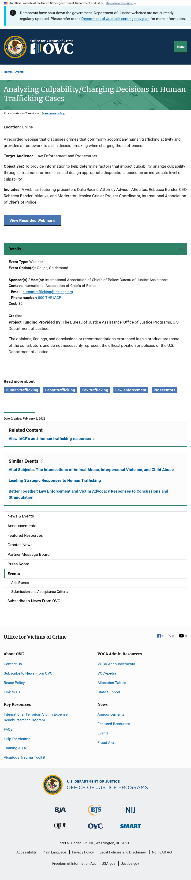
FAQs (8, 729)
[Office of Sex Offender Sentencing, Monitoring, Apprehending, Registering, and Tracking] (130, 825)
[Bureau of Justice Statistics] (95, 813)
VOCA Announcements (116, 664)
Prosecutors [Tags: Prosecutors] (165, 390)
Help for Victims (17, 739)
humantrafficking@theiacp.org (47, 291)
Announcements (110, 714)
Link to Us (12, 692)
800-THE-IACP (49, 297)
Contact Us (13, 664)
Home (8, 71)
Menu (180, 46)
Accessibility (26, 852)
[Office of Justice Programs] (15, 46)
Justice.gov (130, 863)
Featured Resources (113, 724)
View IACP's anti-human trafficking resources (52, 438)
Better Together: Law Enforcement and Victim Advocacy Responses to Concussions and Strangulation (88, 494)
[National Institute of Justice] (130, 808)
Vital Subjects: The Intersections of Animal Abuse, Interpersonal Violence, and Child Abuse (91, 469)
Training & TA (15, 748)
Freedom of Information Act (74, 863)
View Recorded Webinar (32, 220)
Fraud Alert (106, 742)
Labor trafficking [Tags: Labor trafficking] (60, 390)
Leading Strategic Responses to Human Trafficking (55, 480)
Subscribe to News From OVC (28, 673)
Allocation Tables (111, 682)
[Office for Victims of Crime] (95, 826)
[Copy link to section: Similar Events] (40, 460)
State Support (108, 692)
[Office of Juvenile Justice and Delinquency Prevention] (60, 827)
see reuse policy (53, 113)
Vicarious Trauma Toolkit (24, 757)
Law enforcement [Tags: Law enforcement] (130, 390)
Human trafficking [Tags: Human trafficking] (22, 390)
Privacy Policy (83, 852)
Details (14, 249)
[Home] (53, 46)
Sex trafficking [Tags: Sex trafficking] (95, 390)
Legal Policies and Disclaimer (123, 852)
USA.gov (108, 863)
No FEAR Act (162, 852)
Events (19, 71)
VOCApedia (106, 673)
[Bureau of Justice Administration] (60, 808)
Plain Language (54, 852)
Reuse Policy (14, 682)
